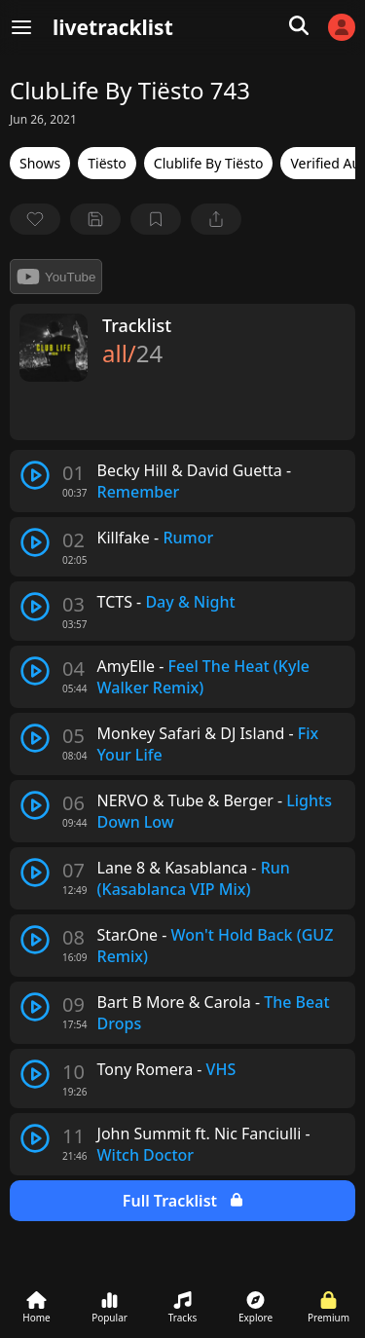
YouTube (56, 276)
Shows (39, 163)
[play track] (35, 475)
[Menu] (21, 27)
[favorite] (35, 219)
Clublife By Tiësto (209, 163)
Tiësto (107, 163)
